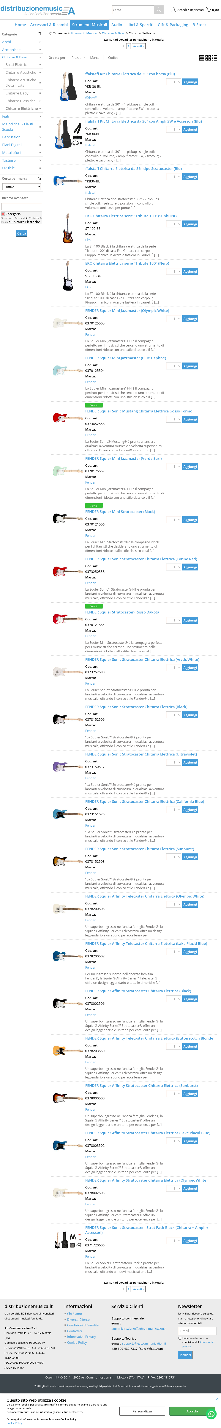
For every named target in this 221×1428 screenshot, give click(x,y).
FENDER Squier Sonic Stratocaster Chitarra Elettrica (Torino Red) (141, 558)
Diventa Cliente (78, 1319)
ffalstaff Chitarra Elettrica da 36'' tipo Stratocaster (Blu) (133, 168)
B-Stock (200, 24)
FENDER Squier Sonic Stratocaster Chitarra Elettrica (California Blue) (144, 801)
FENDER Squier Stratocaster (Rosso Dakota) (122, 612)
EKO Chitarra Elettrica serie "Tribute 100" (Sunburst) (131, 215)
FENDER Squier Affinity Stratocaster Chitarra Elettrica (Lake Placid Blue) (147, 1132)
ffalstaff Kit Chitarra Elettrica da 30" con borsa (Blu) (130, 73)
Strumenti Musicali (89, 24)
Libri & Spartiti (139, 24)
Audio (116, 24)
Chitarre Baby (16, 93)
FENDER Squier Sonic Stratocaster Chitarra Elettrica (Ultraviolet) (141, 754)
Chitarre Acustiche (20, 72)
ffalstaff (90, 98)
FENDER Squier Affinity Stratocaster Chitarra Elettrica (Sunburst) (141, 1085)
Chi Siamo (74, 1313)
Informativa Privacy (81, 1336)
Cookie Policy (14, 1423)
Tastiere (9, 160)
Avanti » (138, 46)
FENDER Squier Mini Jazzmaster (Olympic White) (127, 310)
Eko (88, 240)
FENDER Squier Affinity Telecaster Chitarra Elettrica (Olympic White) (144, 896)
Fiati (5, 116)
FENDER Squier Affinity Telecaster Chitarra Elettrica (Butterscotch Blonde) (149, 1038)
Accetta (192, 1411)
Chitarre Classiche (20, 100)
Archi (6, 41)
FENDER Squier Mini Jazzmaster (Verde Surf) (123, 458)
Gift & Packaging (173, 24)
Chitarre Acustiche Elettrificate (20, 82)
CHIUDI (217, 1398)
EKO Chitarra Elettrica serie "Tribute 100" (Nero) (127, 263)
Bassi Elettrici (16, 64)
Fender (90, 334)
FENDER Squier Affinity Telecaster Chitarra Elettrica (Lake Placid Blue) (146, 943)
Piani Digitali (12, 144)
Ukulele (8, 167)
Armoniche (11, 49)
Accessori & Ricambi (49, 24)
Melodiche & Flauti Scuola (17, 126)
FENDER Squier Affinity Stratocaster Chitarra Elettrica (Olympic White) (146, 1180)
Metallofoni (11, 152)
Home (20, 24)
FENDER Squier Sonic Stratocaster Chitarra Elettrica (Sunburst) (139, 848)
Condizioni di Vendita (83, 1325)
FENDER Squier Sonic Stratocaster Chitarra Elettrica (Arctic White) (142, 659)
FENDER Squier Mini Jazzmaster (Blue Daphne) (125, 357)
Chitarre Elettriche (21, 108)
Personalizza (142, 1411)
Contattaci (74, 1331)
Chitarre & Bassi (14, 57)
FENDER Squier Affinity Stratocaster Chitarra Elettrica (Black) (138, 990)
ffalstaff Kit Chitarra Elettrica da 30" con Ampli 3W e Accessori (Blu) (143, 121)
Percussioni (11, 136)
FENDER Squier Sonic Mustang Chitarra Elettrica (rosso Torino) (139, 411)
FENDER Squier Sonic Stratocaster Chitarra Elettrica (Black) (136, 706)
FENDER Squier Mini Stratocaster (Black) (120, 511)
